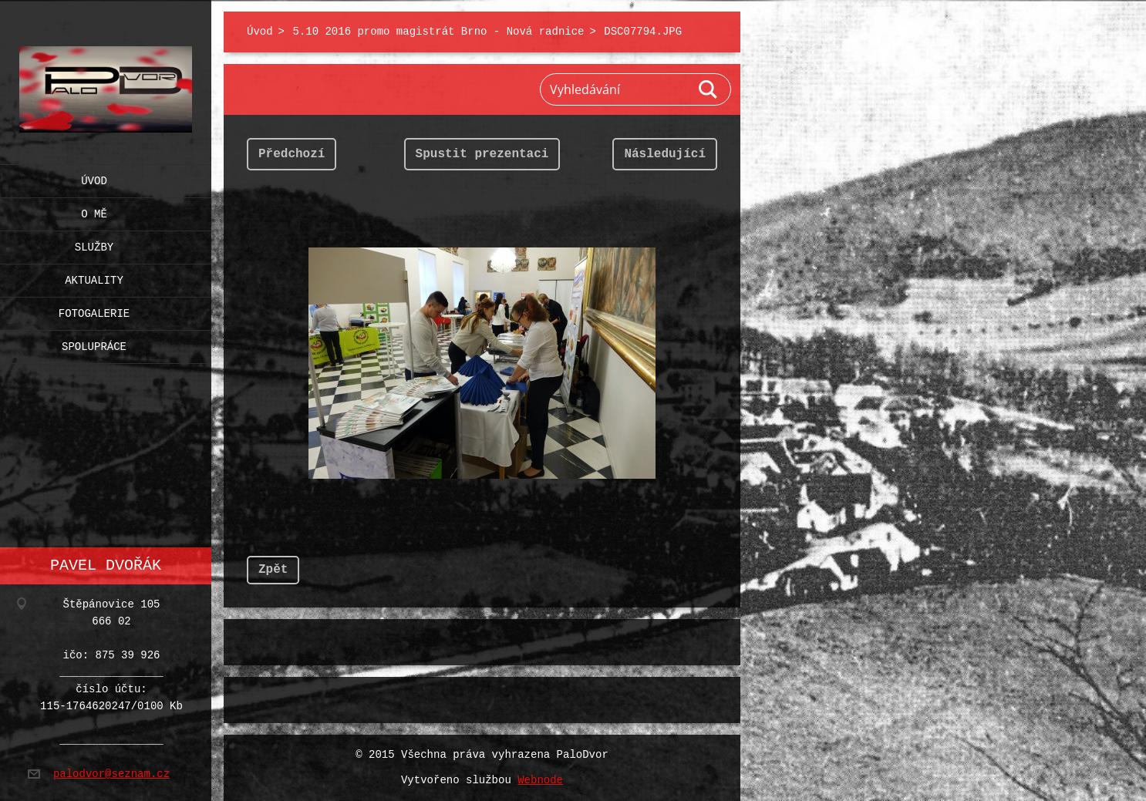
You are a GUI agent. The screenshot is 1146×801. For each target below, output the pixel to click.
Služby (94, 244)
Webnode (540, 780)
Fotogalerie (94, 310)
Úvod (94, 177)
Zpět (273, 569)
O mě (94, 211)
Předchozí (291, 154)
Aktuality (94, 277)
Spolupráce (94, 343)
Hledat (709, 89)
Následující (665, 154)
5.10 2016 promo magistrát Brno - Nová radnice (438, 32)
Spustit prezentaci (482, 154)
